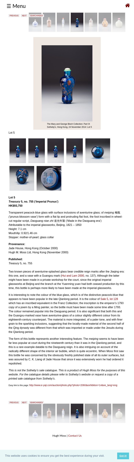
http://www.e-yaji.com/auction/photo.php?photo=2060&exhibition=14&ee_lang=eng (73, 385)
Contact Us (75, 435)
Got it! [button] (123, 455)
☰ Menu (16, 6)
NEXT (24, 16)
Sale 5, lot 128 (109, 299)
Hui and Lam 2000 (73, 275)
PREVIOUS (14, 16)
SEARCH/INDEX (36, 16)
